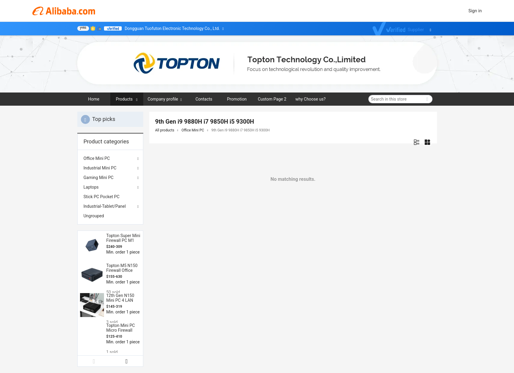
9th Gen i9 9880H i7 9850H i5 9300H (240, 130)
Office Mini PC (97, 158)
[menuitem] (110, 196)
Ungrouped (94, 215)
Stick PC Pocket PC (102, 196)
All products (164, 130)
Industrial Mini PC (100, 168)
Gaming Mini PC (99, 177)
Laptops (91, 187)
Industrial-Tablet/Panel (105, 206)
